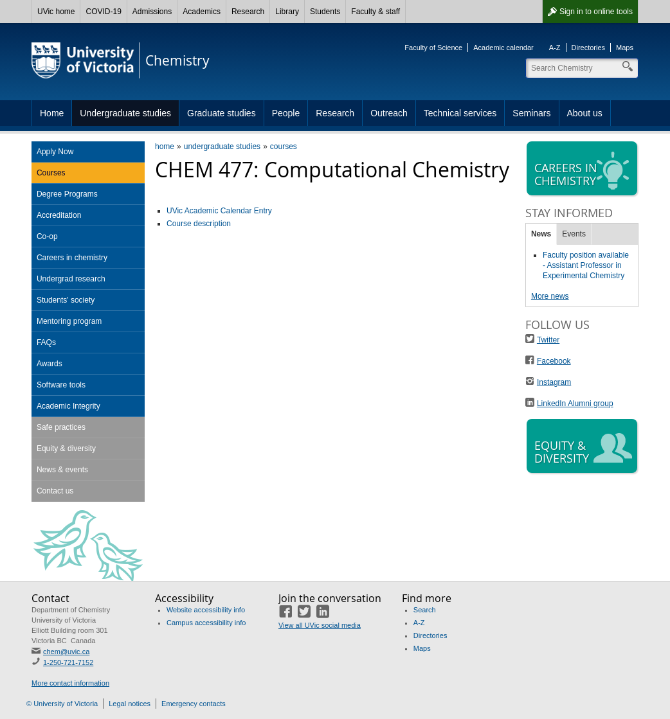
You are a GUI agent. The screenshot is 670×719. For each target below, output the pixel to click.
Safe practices (61, 427)
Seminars (531, 113)
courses (283, 146)
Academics (202, 11)
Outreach (389, 113)
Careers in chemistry (72, 257)
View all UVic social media (319, 625)
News (541, 233)
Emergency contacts (193, 703)
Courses (51, 172)
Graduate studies (221, 113)
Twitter (548, 339)
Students (325, 11)
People (286, 113)
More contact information (70, 683)
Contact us (55, 490)
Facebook (554, 361)
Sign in (596, 11)
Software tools (61, 384)
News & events (62, 469)
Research (247, 11)
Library (287, 11)
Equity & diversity (66, 448)
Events (574, 233)
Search (424, 610)
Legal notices (129, 703)
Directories (589, 47)
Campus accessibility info (206, 622)
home (164, 146)
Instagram (554, 382)
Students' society (66, 300)
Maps (624, 47)
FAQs (46, 342)
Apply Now (55, 151)
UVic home (56, 11)
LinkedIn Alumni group (575, 403)
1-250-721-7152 (68, 662)
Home (52, 113)
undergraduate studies (222, 146)
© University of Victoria (62, 703)
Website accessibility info (206, 610)
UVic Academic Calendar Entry (219, 210)
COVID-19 (103, 11)
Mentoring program (69, 321)
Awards (49, 363)
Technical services (460, 113)
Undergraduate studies (125, 113)
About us (584, 113)
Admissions (152, 11)
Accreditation (59, 215)
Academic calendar (503, 47)
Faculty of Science (433, 47)
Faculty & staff (375, 11)
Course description (199, 223)
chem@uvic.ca (66, 651)
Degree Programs (67, 194)
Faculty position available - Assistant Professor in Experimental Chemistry (586, 265)
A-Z (555, 47)
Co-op (47, 236)
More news (550, 296)
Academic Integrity (68, 406)
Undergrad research (71, 278)
